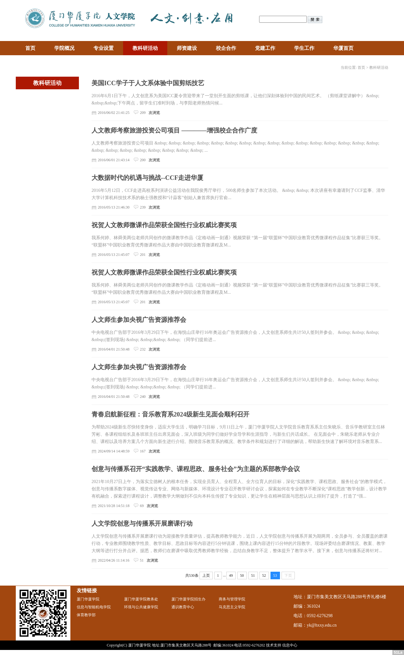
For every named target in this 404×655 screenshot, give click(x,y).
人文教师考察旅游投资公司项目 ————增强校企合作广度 (174, 130)
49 (231, 575)
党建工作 (265, 48)
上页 (206, 575)
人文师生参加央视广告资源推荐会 (139, 319)
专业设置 (103, 48)
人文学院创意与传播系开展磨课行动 (142, 523)
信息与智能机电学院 (94, 607)
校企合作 (226, 48)
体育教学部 (86, 615)
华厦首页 (343, 48)
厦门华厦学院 (88, 599)
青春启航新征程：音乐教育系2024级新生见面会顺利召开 (170, 414)
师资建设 (187, 48)
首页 (30, 48)
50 (242, 575)
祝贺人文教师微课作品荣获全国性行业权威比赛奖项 (164, 224)
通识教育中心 (182, 607)
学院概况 (64, 48)
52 (264, 575)
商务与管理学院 (232, 599)
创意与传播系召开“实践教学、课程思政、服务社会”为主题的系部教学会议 (196, 468)
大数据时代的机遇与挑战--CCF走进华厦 (147, 177)
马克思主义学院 (232, 607)
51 (253, 575)
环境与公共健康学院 (141, 607)
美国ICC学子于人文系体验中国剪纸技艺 (148, 83)
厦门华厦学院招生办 (188, 599)
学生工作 (304, 48)
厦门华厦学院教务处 (141, 599)
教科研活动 (145, 48)
